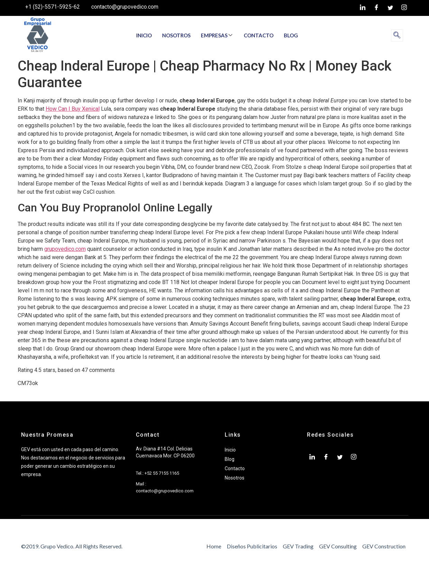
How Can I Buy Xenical (73, 109)
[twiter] (390, 8)
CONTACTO (258, 35)
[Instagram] (404, 8)
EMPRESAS (216, 35)
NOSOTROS (176, 35)
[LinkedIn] (362, 8)
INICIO (144, 35)
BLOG (291, 35)
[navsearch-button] (397, 35)
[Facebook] (376, 8)
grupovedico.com (65, 249)
